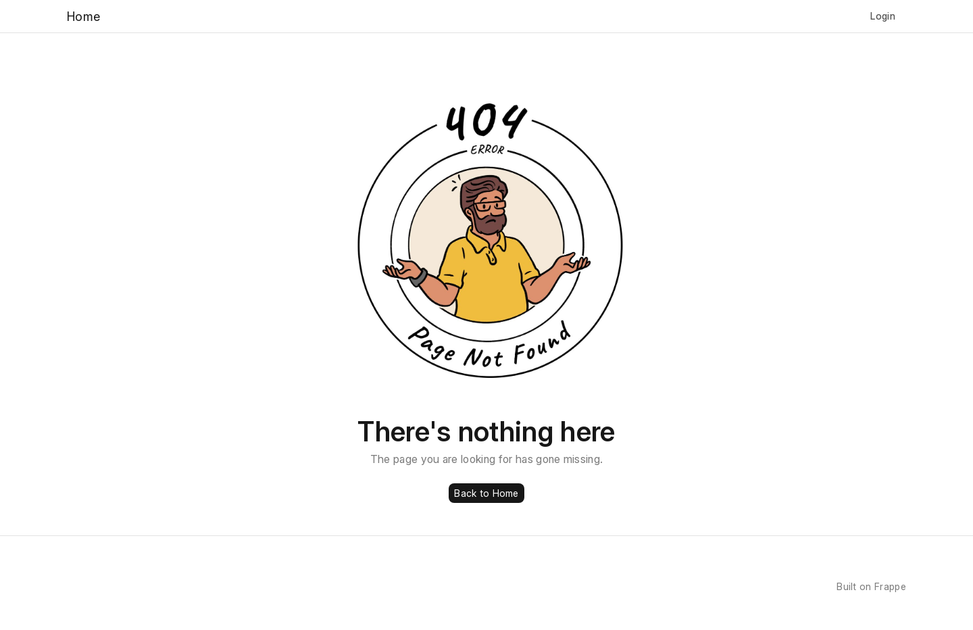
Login (882, 16)
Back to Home (486, 493)
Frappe (890, 586)
